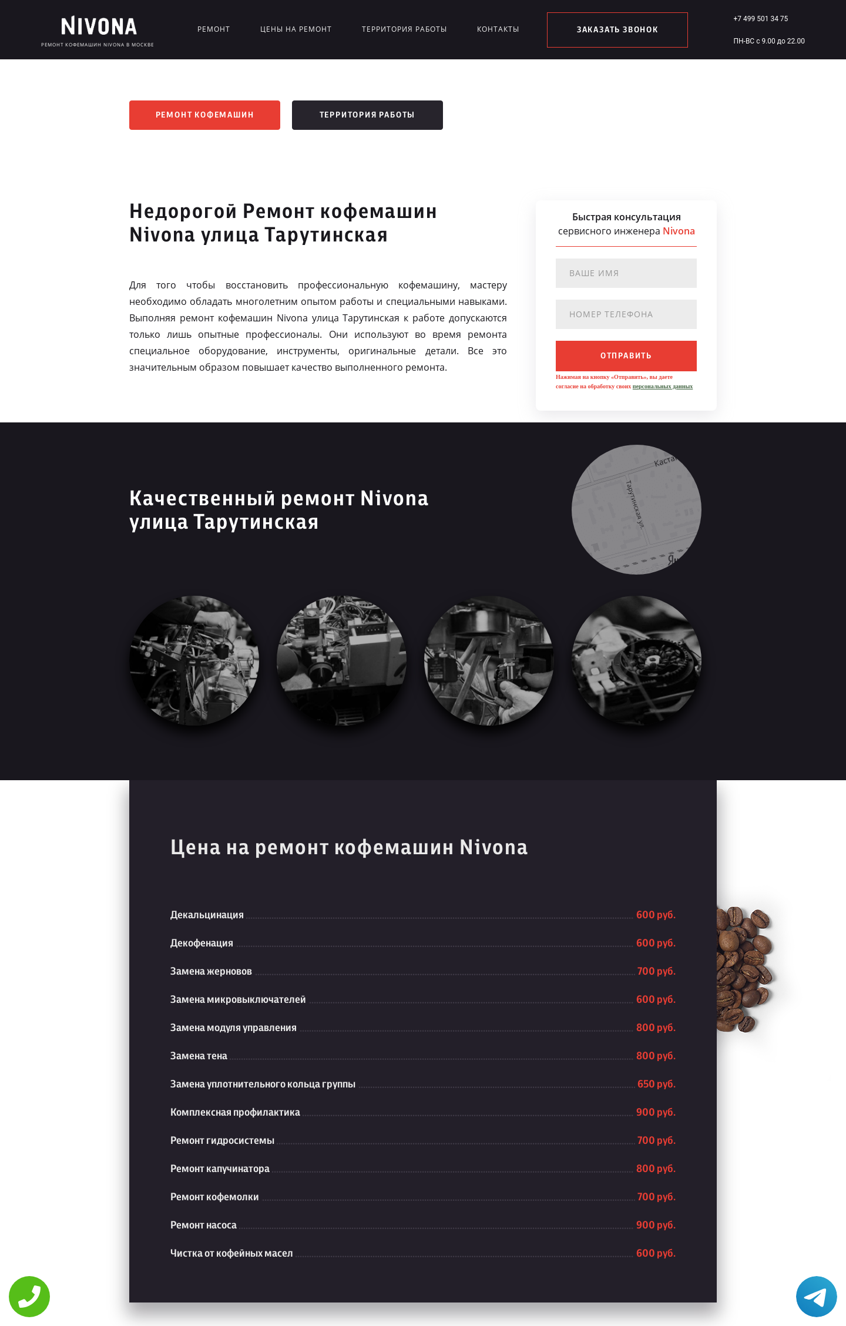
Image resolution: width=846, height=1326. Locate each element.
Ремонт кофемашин (205, 115)
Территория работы (404, 29)
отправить (626, 356)
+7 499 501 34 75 (760, 19)
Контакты (498, 29)
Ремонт (213, 29)
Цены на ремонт (296, 29)
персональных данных (663, 386)
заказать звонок (618, 30)
